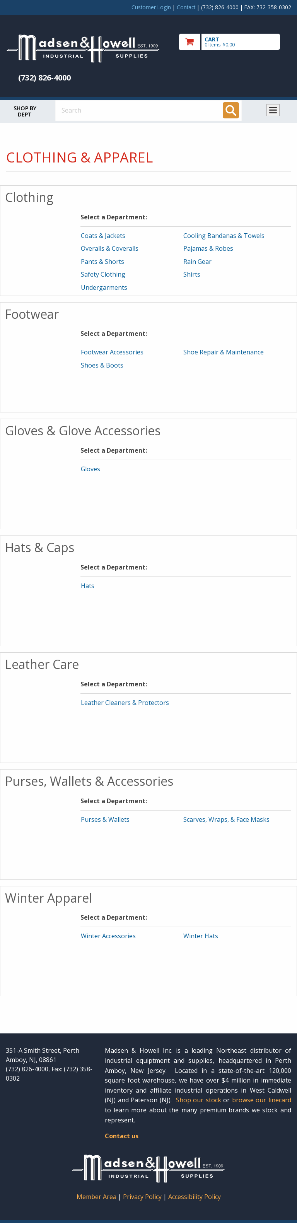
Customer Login (151, 7)
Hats (87, 586)
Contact (186, 7)
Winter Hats (200, 936)
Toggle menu (273, 110)
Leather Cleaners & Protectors (125, 702)
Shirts (191, 274)
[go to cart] (235, 42)
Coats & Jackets (103, 235)
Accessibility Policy (194, 1196)
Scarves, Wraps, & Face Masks (226, 819)
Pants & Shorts (102, 261)
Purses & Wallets (105, 819)
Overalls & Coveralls (109, 248)
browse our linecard (261, 1100)
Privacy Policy (143, 1196)
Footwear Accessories (112, 352)
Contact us (121, 1136)
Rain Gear (197, 261)
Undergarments (104, 287)
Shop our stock (198, 1100)
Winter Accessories (108, 936)
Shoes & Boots (102, 365)
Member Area (96, 1196)
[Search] (231, 110)
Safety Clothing (103, 274)
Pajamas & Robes (208, 248)
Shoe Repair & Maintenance (223, 352)
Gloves (90, 469)
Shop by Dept (25, 111)
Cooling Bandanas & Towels (224, 235)
